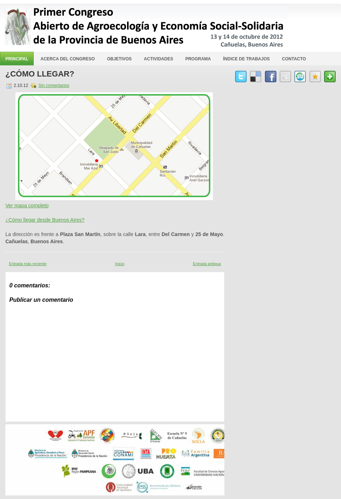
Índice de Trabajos (246, 58)
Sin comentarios (53, 85)
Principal (16, 58)
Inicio (120, 264)
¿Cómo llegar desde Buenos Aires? (44, 220)
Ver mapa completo (27, 205)
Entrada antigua (207, 264)
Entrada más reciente (28, 264)
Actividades (158, 58)
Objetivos (119, 58)
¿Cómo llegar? (39, 73)
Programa (198, 58)
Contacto (294, 58)
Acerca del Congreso (68, 58)
